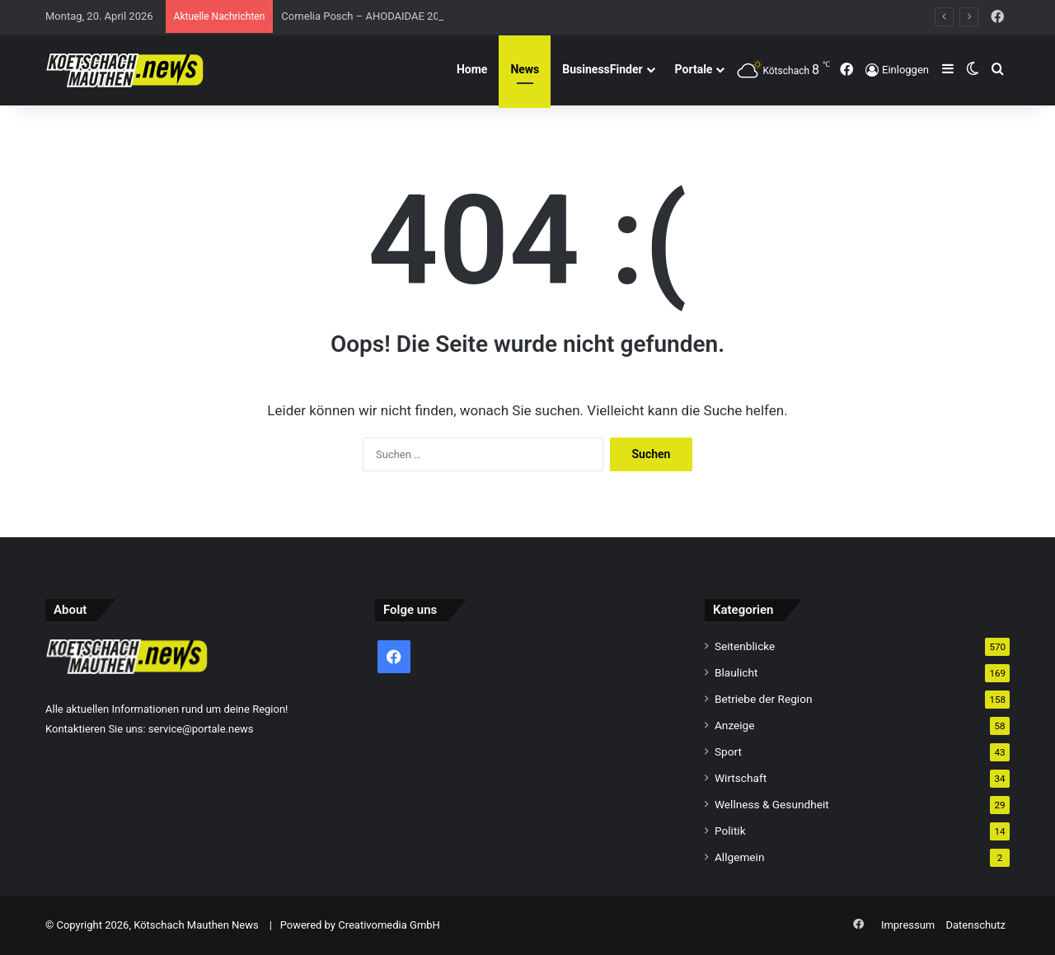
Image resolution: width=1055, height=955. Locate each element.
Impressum (908, 925)
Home (472, 69)
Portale (694, 69)
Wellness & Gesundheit (772, 804)
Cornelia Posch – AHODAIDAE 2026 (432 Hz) (388, 16)
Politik (730, 830)
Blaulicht (736, 672)
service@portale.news (201, 729)
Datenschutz (976, 925)
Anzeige (735, 725)
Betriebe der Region (764, 698)
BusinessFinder (602, 69)
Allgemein (739, 857)
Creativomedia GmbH (389, 925)
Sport (728, 751)
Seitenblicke (745, 646)
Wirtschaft (741, 777)
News (524, 69)
